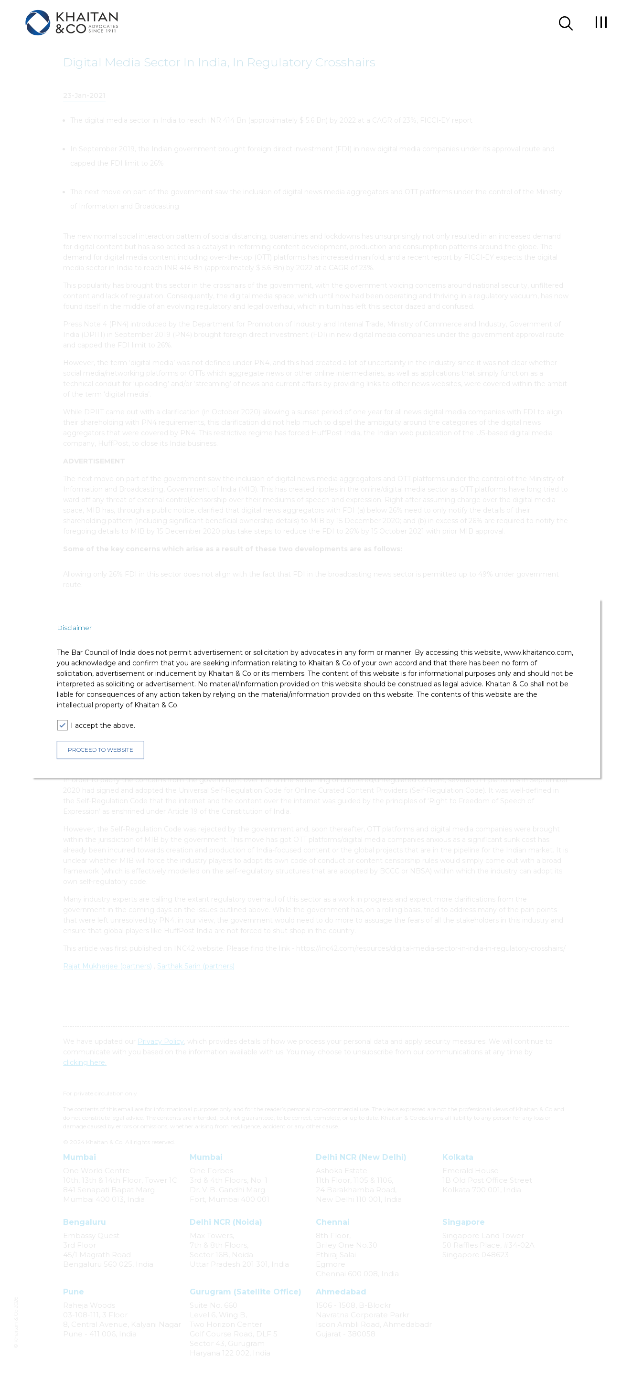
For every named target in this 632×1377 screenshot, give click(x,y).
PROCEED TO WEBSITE (100, 750)
